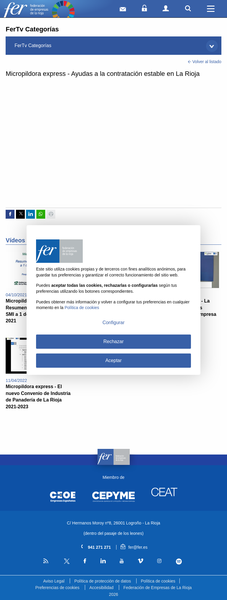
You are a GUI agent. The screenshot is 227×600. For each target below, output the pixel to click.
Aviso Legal (53, 581)
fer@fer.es (134, 547)
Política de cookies (158, 581)
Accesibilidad (101, 587)
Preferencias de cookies (57, 587)
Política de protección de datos (102, 581)
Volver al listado (204, 61)
